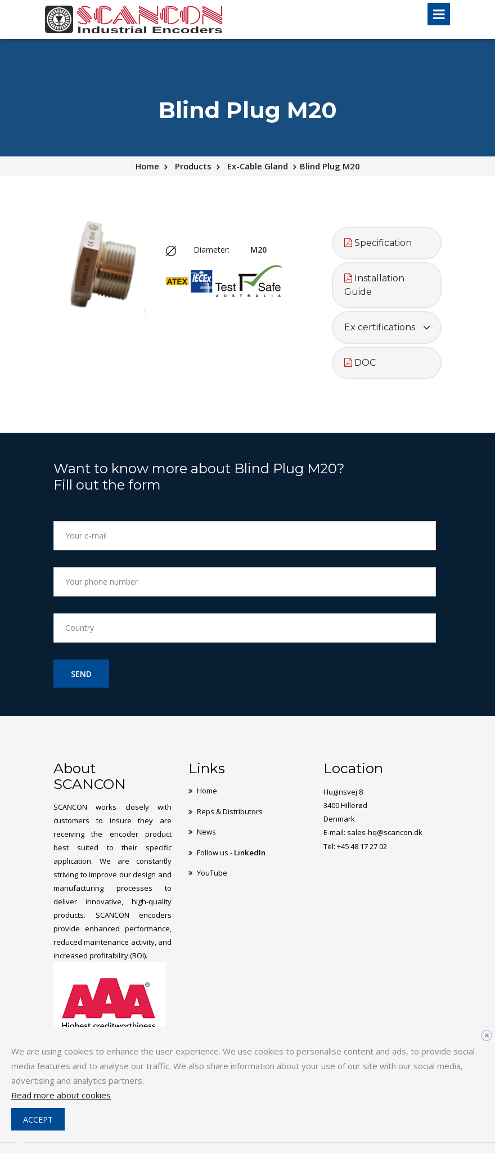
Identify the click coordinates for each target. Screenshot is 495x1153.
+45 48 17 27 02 (362, 846)
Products (193, 166)
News (206, 831)
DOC (360, 362)
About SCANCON (89, 776)
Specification (378, 242)
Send (81, 674)
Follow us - (231, 851)
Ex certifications (379, 327)
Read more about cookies (61, 1095)
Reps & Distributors (230, 811)
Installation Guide (374, 285)
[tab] (387, 243)
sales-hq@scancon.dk (384, 832)
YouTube (212, 872)
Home (146, 166)
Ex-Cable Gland (258, 166)
